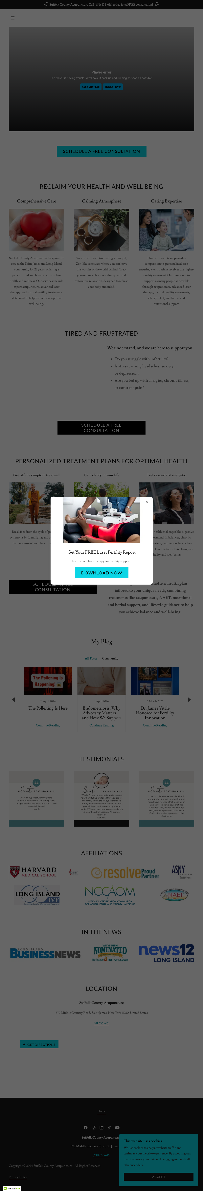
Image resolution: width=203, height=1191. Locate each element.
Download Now (101, 572)
